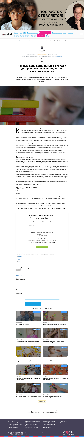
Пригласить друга (36, 421)
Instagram (20, 259)
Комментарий (19, 293)
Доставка (10, 424)
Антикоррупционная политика (49, 424)
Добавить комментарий (33, 303)
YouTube (20, 258)
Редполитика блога (64, 421)
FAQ (26, 422)
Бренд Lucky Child (11, 421)
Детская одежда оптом (13, 427)
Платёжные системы (32, 422)
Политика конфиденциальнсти (49, 422)
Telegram (20, 256)
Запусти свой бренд (64, 422)
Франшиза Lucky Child (47, 427)
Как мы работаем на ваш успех (31, 427)
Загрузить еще (42, 401)
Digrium (26, 434)
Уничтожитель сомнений (13, 422)
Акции (31, 424)
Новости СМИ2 (19, 275)
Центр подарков (28, 421)
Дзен (19, 263)
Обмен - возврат (28, 425)
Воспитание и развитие (42, 237)
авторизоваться (59, 56)
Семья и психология (42, 238)
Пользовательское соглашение (49, 421)
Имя (16, 289)
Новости (27, 424)
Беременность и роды (42, 235)
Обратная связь (16, 425)
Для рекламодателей (47, 425)
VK (19, 261)
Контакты (10, 425)
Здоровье (42, 234)
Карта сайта (35, 424)
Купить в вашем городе (17, 424)
